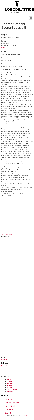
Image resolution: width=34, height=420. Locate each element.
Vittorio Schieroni (6, 366)
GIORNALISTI (11, 385)
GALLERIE (10, 383)
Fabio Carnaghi (10, 399)
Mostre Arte (4, 359)
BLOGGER (10, 387)
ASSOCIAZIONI (12, 391)
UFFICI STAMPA (12, 389)
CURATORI (10, 381)
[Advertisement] (17, 297)
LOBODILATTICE (18, 9)
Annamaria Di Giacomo (12, 403)
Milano (3, 47)
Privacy (26, 415)
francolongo (9, 409)
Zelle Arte (8, 413)
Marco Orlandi (10, 406)
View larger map (6, 234)
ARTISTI (9, 379)
